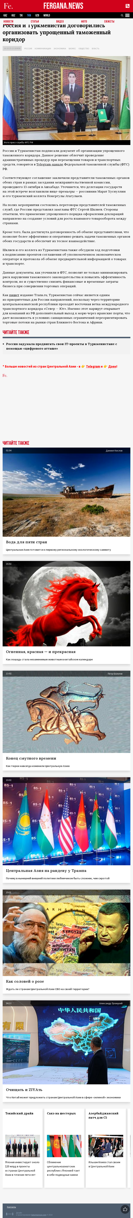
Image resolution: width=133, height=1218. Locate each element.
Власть (95, 48)
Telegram (93, 366)
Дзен (112, 366)
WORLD (46, 15)
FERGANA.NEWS (63, 6)
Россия (28, 48)
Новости (8, 21)
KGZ (13, 15)
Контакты (11, 1207)
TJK (21, 15)
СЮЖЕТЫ (109, 21)
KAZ (5, 15)
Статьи (35, 21)
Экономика (60, 48)
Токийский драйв (19, 1113)
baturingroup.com (38, 1215)
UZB (37, 15)
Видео (60, 21)
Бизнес (72, 48)
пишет (14, 295)
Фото (84, 21)
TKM (29, 15)
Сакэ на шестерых (61, 1113)
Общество (84, 48)
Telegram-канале (49, 164)
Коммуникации (43, 48)
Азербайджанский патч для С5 (103, 1115)
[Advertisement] (66, 414)
